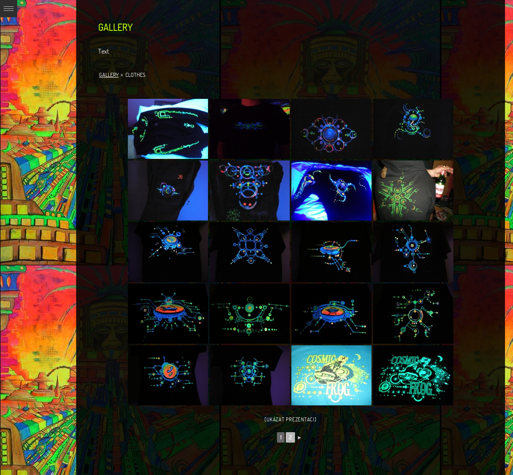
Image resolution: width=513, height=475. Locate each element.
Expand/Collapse (8, 8)
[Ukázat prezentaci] (290, 419)
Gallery (109, 74)
